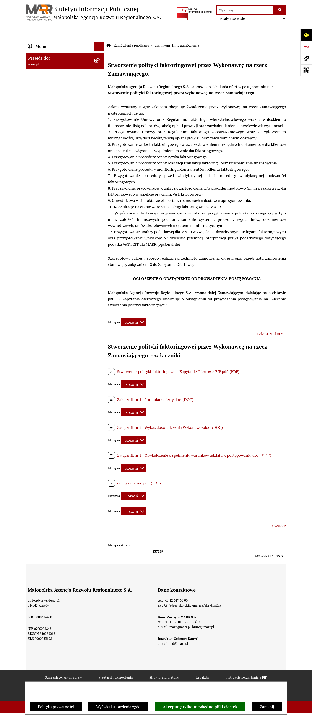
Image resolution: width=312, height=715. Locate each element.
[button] (100, 158)
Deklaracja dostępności (108, 680)
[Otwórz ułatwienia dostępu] (306, 35)
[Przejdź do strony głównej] (93, 12)
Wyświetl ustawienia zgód (118, 706)
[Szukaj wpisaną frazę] (280, 10)
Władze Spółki (40, 89)
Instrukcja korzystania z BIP (52, 116)
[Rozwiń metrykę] (133, 309)
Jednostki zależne (43, 225)
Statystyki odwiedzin (156, 680)
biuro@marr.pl (203, 614)
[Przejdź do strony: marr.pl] (306, 58)
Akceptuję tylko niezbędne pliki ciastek (200, 706)
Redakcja (35, 130)
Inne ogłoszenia (41, 211)
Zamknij (267, 706)
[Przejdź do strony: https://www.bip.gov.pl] (306, 47)
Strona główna (40, 47)
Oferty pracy (38, 144)
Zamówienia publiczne (47, 158)
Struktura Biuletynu (164, 664)
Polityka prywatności (56, 706)
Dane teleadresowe (44, 102)
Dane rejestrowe (42, 61)
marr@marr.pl (180, 614)
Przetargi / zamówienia (116, 664)
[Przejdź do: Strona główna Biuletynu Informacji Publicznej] (108, 32)
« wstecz (279, 512)
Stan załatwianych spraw (63, 664)
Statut (33, 75)
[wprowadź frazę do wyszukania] (245, 10)
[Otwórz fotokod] (306, 70)
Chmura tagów (200, 680)
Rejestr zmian (64, 680)
